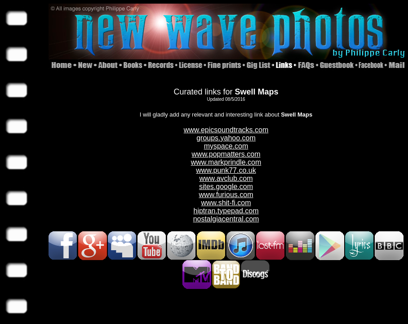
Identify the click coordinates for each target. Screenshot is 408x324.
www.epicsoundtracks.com (226, 130)
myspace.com (226, 146)
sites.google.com (226, 186)
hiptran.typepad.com (226, 211)
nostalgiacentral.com (226, 219)
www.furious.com (226, 194)
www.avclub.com (226, 178)
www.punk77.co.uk (226, 170)
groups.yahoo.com (226, 138)
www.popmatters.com (226, 154)
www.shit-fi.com (226, 203)
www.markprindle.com (226, 162)
